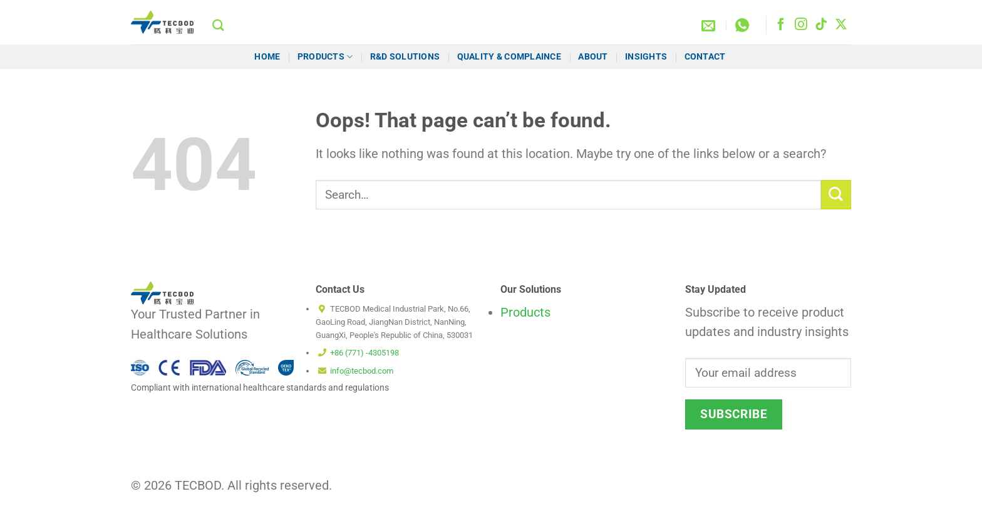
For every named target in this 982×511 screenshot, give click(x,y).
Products (325, 57)
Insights (646, 56)
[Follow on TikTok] (821, 25)
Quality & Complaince (509, 56)
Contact (706, 56)
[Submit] (836, 194)
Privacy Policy (824, 491)
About (592, 56)
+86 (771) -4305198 (364, 352)
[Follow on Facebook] (781, 25)
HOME (267, 56)
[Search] (218, 25)
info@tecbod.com (361, 371)
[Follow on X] (841, 25)
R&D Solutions (405, 56)
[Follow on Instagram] (801, 25)
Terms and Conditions (742, 491)
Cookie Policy (662, 491)
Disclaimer (604, 491)
